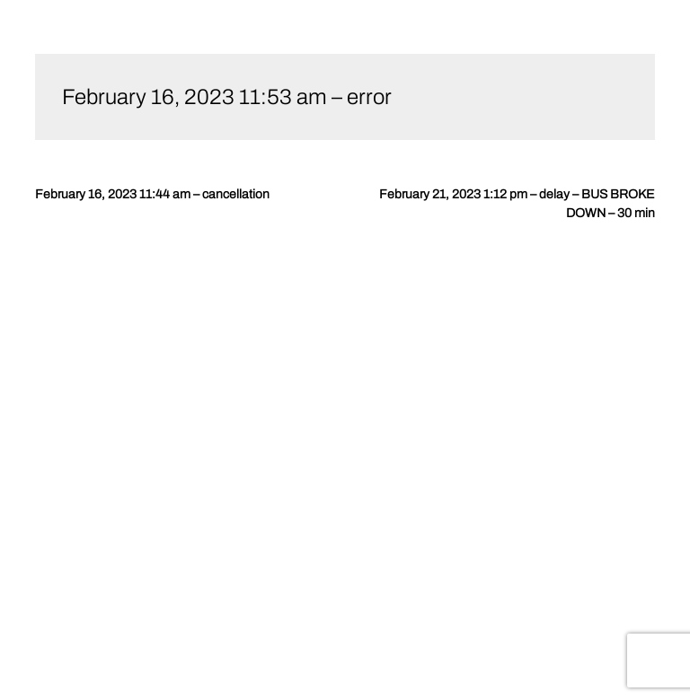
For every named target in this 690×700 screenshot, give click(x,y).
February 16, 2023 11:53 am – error (227, 97)
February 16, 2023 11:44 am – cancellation (152, 194)
